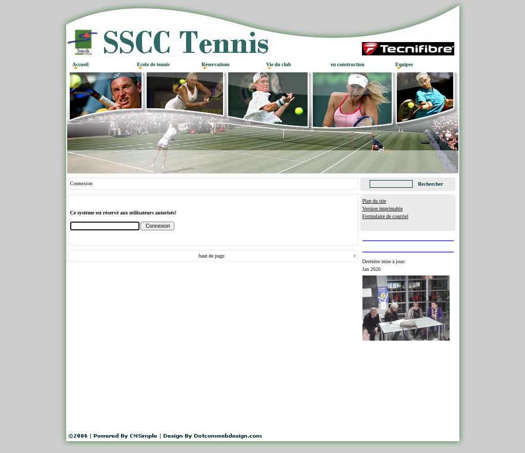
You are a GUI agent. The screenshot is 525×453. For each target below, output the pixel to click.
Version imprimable (382, 208)
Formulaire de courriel (385, 216)
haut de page (211, 256)
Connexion (373, 224)
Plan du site (374, 201)
